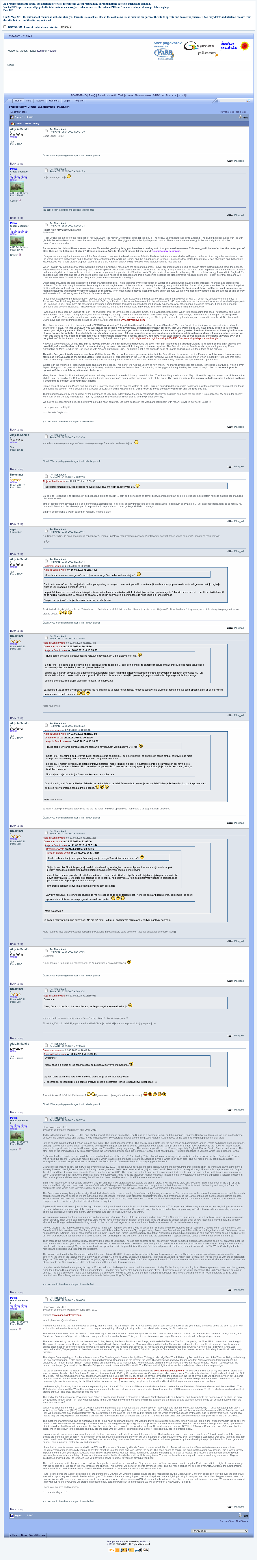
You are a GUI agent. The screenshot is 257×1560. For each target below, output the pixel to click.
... (25, 117)
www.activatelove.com (133, 319)
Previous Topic (227, 112)
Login (40, 50)
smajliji (182, 95)
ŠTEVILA (158, 95)
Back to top (16, 163)
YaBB (109, 1544)
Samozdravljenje (46, 107)
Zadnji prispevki (107, 95)
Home (18, 101)
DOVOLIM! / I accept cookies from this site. (33, 27)
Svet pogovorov (17, 107)
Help (29, 101)
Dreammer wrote (52, 566)
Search (40, 101)
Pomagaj (171, 95)
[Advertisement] (128, 81)
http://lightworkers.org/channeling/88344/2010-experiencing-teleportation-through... (175, 338)
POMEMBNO (79, 95)
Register (53, 50)
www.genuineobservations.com (129, 1378)
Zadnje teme (125, 95)
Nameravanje (143, 95)
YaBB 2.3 (145, 1541)
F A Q (92, 95)
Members (54, 101)
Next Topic (241, 112)
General (32, 107)
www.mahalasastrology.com (67, 1315)
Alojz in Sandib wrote (54, 481)
